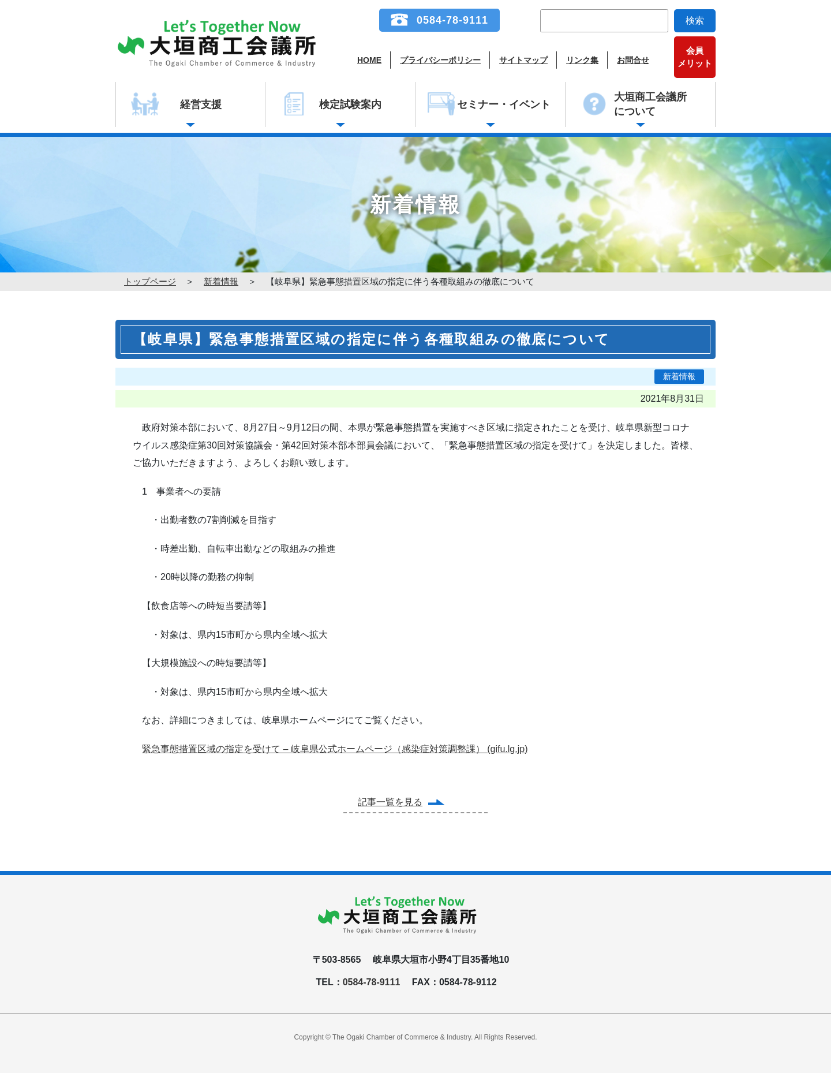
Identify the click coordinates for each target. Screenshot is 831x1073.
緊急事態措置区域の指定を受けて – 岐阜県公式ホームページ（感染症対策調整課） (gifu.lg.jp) (334, 749)
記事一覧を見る (390, 802)
